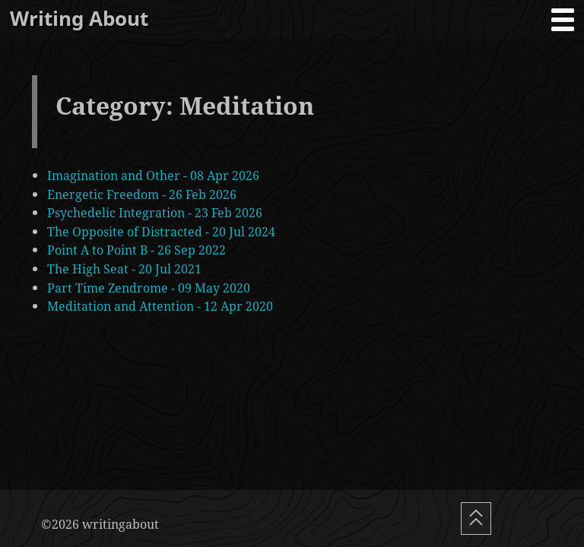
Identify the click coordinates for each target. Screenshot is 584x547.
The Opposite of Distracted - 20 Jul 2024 (161, 231)
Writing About (79, 18)
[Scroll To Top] (476, 518)
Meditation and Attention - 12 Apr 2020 (160, 306)
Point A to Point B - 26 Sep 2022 (136, 249)
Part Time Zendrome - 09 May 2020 (148, 287)
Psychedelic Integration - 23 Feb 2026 (154, 212)
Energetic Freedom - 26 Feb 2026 (141, 194)
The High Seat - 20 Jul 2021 (124, 268)
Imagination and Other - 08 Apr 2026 (153, 175)
